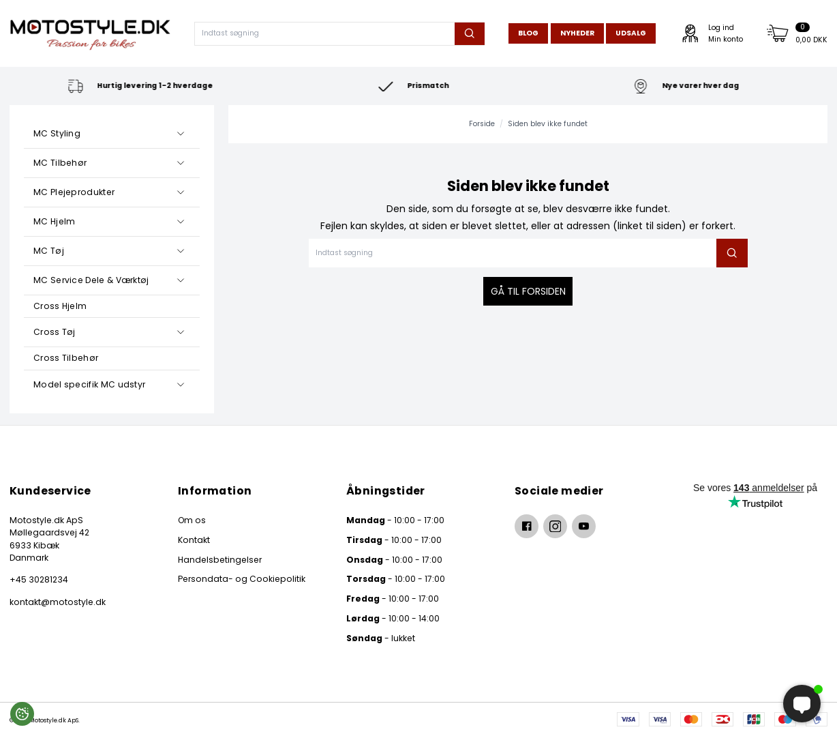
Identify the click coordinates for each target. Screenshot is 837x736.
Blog (528, 33)
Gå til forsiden (528, 291)
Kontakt (194, 540)
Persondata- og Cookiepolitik (241, 579)
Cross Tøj (54, 332)
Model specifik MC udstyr (89, 384)
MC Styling (56, 133)
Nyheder (577, 33)
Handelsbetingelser (220, 559)
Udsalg (630, 33)
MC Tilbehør (60, 162)
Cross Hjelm (60, 306)
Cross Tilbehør (65, 358)
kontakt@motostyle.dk (58, 602)
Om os (192, 520)
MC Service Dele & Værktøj (91, 280)
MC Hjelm (54, 221)
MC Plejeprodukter (74, 192)
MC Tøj (48, 250)
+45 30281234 (39, 579)
